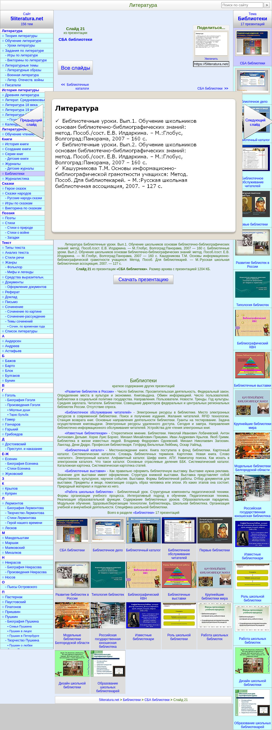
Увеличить (211, 57)
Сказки (8, 183)
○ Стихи (8, 223)
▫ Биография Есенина (21, 464)
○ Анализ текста (15, 252)
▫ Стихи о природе (19, 228)
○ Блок (7, 371)
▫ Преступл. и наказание (23, 449)
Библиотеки (132, 700)
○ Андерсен (11, 341)
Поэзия (8, 213)
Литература (12, 31)
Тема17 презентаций (252, 19)
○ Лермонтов (12, 503)
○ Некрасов (11, 562)
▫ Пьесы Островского (21, 587)
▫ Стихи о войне (17, 233)
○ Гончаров (11, 424)
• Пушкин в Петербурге (23, 635)
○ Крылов (10, 488)
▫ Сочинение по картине (23, 311)
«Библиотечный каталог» (84, 450)
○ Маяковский (13, 548)
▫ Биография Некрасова (23, 567)
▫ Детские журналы (19, 168)
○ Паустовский (14, 602)
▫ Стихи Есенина (17, 468)
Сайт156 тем (26, 19)
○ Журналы (11, 164)
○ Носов (8, 577)
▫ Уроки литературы (20, 45)
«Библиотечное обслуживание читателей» (98, 412)
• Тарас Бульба (17, 414)
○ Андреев (10, 346)
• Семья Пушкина (19, 626)
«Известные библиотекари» (86, 433)
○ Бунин (8, 380)
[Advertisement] (143, 52)
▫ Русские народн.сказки (23, 198)
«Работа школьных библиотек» (89, 492)
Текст (6, 243)
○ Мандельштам (15, 538)
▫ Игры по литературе (21, 55)
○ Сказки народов (16, 193)
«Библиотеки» (144, 513)
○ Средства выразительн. (23, 277)
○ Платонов (11, 607)
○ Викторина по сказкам (21, 208)
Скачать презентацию (143, 279)
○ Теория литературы (19, 36)
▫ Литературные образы (23, 70)
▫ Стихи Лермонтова (20, 518)
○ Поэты (9, 218)
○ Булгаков (11, 375)
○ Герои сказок (14, 188)
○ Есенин (9, 459)
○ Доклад (9, 297)
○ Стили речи (13, 257)
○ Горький (10, 429)
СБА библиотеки (75, 40)
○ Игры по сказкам (17, 203)
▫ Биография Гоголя (20, 400)
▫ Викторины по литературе (26, 60)
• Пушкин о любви (19, 645)
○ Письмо (10, 302)
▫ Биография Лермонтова (24, 508)
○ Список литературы (19, 331)
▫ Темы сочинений (19, 321)
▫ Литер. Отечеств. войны (24, 80)
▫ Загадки (12, 237)
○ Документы (12, 282)
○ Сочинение (12, 307)
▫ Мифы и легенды (19, 272)
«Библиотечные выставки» (85, 471)
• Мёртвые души (18, 410)
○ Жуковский (12, 474)
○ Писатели (11, 85)
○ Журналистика (15, 178)
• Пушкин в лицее (19, 631)
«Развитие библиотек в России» (89, 391)
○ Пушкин (10, 617)
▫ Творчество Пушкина (22, 640)
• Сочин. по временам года (26, 326)
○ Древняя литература (20, 95)
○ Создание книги (16, 149)
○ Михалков (11, 553)
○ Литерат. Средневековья (24, 100)
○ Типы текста (13, 248)
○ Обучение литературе (21, 41)
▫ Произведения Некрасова (26, 572)
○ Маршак (10, 543)
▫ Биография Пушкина (22, 621)
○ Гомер (8, 419)
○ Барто (8, 366)
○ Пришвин (11, 612)
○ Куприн (9, 493)
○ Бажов (9, 361)
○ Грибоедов (12, 434)
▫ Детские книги (16, 159)
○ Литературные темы (20, 65)
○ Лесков (9, 528)
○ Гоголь (9, 395)
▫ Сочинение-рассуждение (25, 316)
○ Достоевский (14, 444)
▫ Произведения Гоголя (22, 405)
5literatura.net (109, 700)
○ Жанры (9, 262)
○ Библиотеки (13, 174)
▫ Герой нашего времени (23, 523)
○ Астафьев (11, 351)
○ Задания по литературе (23, 51)
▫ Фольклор (13, 267)
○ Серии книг (12, 154)
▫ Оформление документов (25, 287)
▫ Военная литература (22, 75)
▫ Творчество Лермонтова (24, 513)
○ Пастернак (12, 597)
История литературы (20, 90)
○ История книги (15, 144)
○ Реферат (11, 292)
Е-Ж (5, 454)
